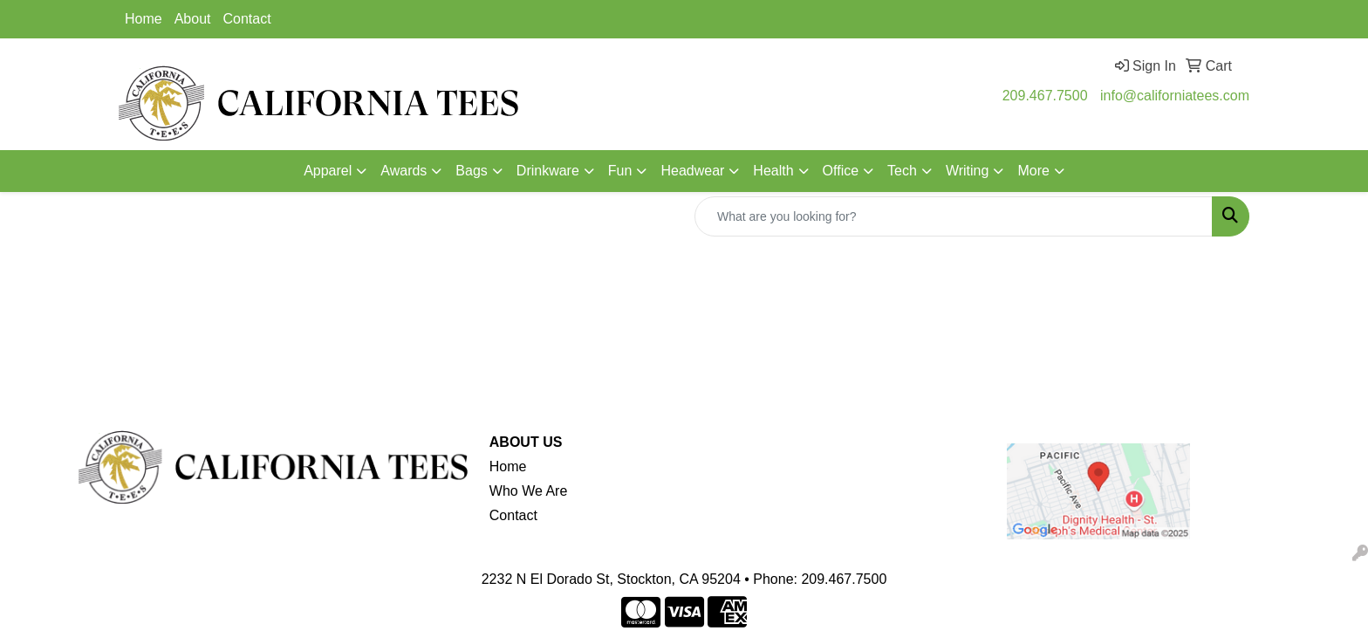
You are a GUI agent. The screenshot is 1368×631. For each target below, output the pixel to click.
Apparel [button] (328, 170)
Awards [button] (403, 170)
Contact (247, 18)
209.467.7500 (1045, 95)
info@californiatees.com (1174, 95)
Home (143, 18)
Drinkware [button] (547, 170)
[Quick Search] (953, 216)
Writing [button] (967, 170)
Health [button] (773, 170)
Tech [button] (902, 170)
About (192, 18)
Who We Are (528, 491)
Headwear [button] (692, 170)
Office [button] (841, 170)
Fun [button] (620, 170)
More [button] (1033, 170)
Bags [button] (471, 170)
